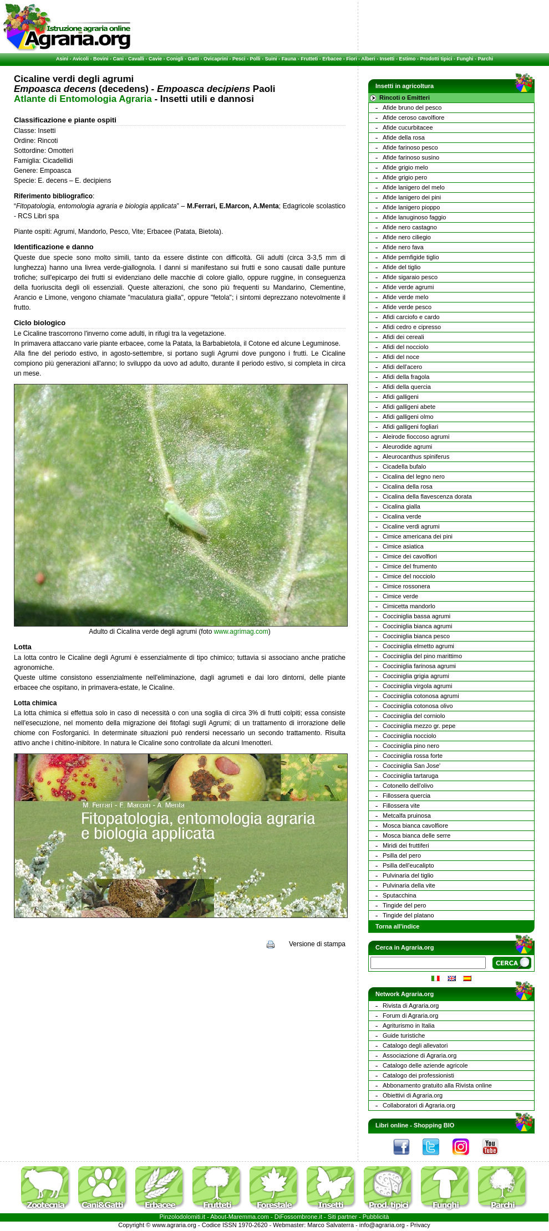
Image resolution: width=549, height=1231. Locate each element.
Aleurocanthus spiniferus (416, 456)
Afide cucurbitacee (408, 127)
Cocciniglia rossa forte (413, 755)
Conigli (175, 58)
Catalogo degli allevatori (415, 1045)
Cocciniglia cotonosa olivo (418, 705)
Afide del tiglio (402, 267)
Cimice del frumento (410, 566)
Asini (62, 58)
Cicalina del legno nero (414, 476)
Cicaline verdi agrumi (411, 526)
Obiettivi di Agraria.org (413, 1095)
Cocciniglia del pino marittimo (422, 656)
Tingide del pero (404, 905)
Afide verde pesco (407, 307)
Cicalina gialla (401, 506)
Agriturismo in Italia (409, 1025)
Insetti (387, 58)
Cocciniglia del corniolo (414, 715)
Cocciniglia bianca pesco (416, 636)
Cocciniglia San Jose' (411, 765)
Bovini (101, 58)
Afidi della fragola (406, 376)
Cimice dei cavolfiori (410, 556)
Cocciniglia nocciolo (409, 735)
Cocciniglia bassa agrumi (416, 616)
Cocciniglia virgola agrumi (417, 686)
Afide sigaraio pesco (410, 277)
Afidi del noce (401, 356)
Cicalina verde (402, 516)
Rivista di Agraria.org (411, 1005)
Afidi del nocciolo (406, 346)
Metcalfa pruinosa (407, 815)
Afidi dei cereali (403, 337)
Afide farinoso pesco (410, 147)
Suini (271, 58)
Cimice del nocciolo (409, 576)
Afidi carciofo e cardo (411, 317)
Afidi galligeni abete (409, 406)
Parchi (485, 58)
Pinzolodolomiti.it (183, 1216)
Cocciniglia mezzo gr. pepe (419, 725)
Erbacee (332, 58)
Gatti (194, 58)
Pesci (239, 58)
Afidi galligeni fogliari (410, 426)
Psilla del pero (402, 855)
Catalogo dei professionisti (418, 1075)
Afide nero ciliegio (407, 237)
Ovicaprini (216, 58)
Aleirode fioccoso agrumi (416, 436)
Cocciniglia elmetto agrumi (418, 646)
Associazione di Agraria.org (419, 1055)
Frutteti (309, 58)
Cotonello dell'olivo (408, 785)
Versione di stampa (317, 944)
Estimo (407, 58)
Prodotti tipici (436, 58)
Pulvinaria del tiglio (408, 875)
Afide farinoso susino (411, 157)
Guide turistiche (404, 1035)
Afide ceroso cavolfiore (413, 117)
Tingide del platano (408, 915)
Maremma (242, 1216)
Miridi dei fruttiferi (406, 845)
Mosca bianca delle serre (416, 835)
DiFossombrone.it (298, 1216)
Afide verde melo (406, 297)
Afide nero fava (403, 247)
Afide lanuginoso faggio (414, 217)
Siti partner (342, 1216)
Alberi (368, 58)
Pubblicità (376, 1216)
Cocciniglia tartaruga (410, 775)
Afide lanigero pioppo (411, 207)
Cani (118, 58)
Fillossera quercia (406, 795)
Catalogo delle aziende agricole (425, 1065)
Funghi (464, 58)
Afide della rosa (404, 137)
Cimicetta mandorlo (409, 606)
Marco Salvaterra (330, 1225)
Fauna (289, 58)
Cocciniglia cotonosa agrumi (421, 696)
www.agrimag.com (241, 631)
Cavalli (136, 58)
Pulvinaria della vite (409, 885)
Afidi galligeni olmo (408, 416)
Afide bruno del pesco (412, 107)
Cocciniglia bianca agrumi (417, 626)
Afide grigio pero (405, 177)
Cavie (155, 58)
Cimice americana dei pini (418, 536)
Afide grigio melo (405, 167)
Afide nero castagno (410, 227)
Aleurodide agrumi (407, 446)
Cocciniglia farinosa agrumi (419, 666)
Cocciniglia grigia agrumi (416, 676)
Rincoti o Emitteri (404, 97)
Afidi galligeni (401, 396)
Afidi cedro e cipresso (412, 327)
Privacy (420, 1225)
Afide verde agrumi (408, 287)
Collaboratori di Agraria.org (419, 1105)
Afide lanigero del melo (414, 187)
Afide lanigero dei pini (412, 197)
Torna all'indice (397, 926)
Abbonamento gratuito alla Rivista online (437, 1085)
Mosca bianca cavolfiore (415, 825)
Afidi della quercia (407, 386)
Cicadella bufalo (404, 466)
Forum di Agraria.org (410, 1015)
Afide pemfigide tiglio (411, 257)
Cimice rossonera (406, 586)
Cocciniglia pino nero (411, 745)
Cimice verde (400, 596)
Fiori (351, 58)
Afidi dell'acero (402, 366)
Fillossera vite (401, 805)
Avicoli (81, 58)
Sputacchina (399, 895)
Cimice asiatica (403, 546)
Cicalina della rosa (408, 486)
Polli (255, 58)
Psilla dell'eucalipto (408, 865)
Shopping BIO (434, 1125)
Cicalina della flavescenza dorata (427, 496)
